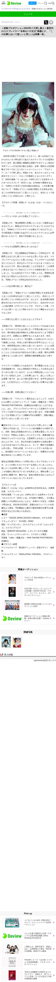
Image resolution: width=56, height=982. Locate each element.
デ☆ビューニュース (20, 9)
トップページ (6, 9)
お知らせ (32, 3)
